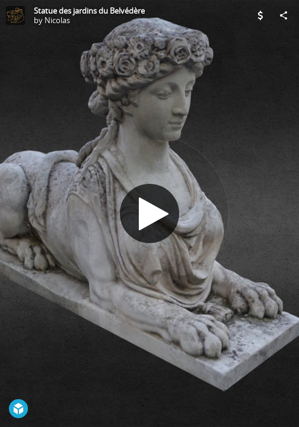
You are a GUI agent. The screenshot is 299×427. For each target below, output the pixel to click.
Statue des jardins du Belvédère (89, 10)
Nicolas (57, 20)
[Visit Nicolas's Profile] (15, 15)
